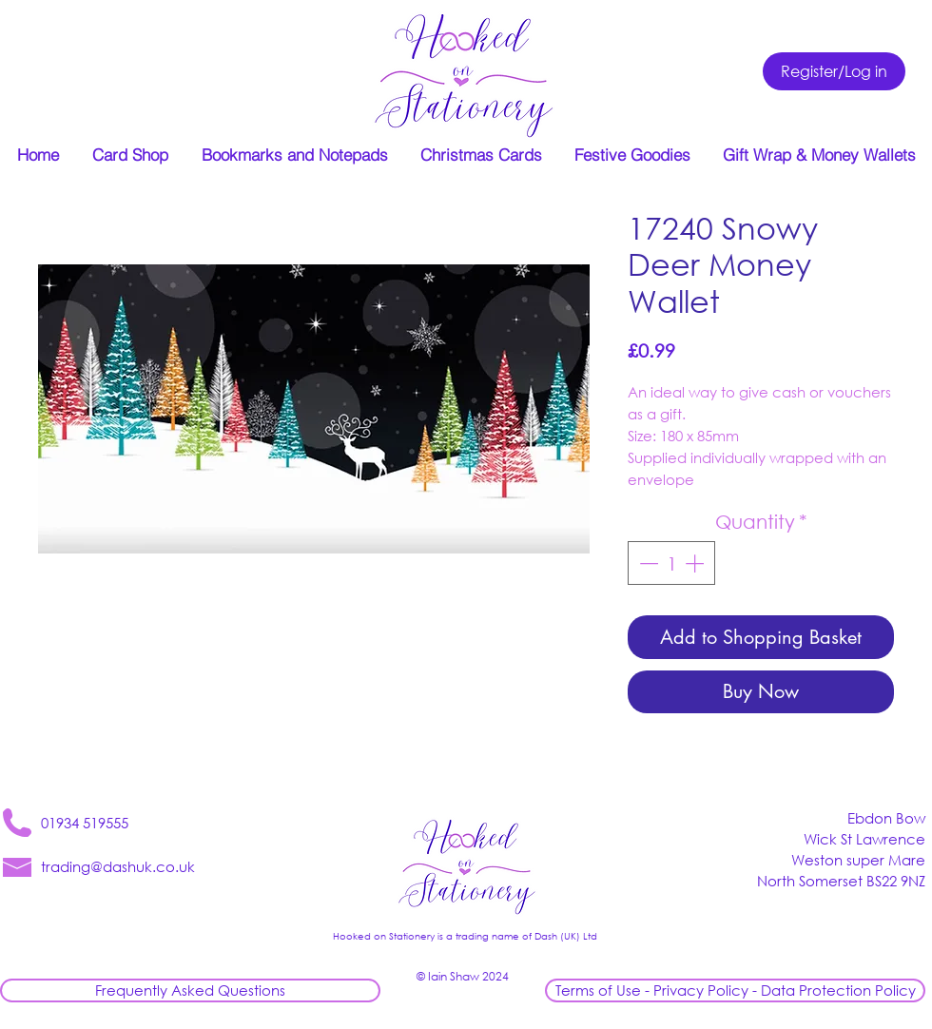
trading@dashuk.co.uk (118, 866)
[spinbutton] (671, 563)
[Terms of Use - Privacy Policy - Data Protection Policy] (735, 990)
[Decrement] (647, 563)
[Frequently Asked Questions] (190, 990)
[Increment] (696, 563)
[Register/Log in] (834, 71)
